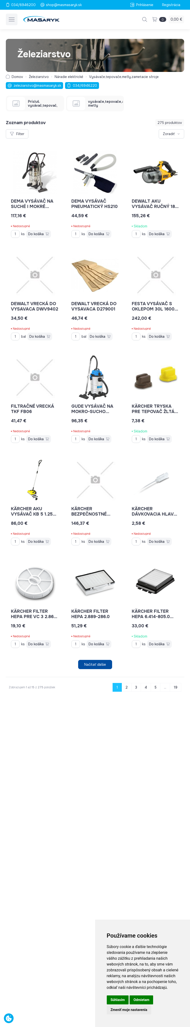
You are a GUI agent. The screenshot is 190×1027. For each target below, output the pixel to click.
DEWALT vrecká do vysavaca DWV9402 (34, 306)
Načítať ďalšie (95, 664)
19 (175, 687)
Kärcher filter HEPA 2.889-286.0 (90, 614)
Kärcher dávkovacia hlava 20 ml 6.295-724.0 (154, 514)
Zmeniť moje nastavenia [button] (129, 1010)
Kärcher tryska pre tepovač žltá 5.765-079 (155, 412)
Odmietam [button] (141, 1000)
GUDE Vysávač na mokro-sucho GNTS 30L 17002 (92, 412)
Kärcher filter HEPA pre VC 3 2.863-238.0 (34, 617)
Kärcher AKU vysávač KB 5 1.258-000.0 (34, 514)
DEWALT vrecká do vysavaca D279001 (93, 306)
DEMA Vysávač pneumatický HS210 (94, 203)
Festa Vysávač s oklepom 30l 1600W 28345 (155, 309)
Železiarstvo (39, 77)
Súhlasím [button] (118, 1000)
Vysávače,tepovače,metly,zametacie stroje (124, 77)
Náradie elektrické (69, 77)
